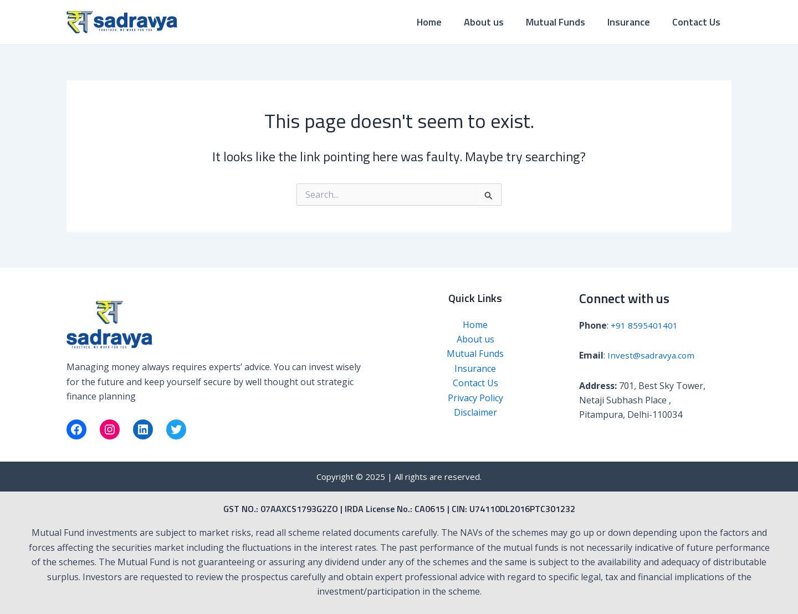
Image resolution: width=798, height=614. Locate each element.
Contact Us (697, 21)
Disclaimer (475, 412)
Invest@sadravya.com (652, 355)
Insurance (632, 21)
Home (439, 21)
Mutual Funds (561, 21)
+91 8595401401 (644, 325)
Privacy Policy (475, 398)
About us (491, 21)
